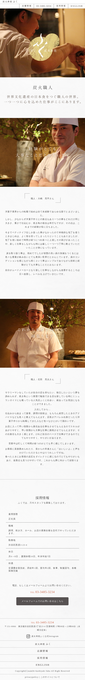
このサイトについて (50, 677)
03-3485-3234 (45, 592)
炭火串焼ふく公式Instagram (42, 636)
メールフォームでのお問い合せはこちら (42, 601)
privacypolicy (32, 677)
